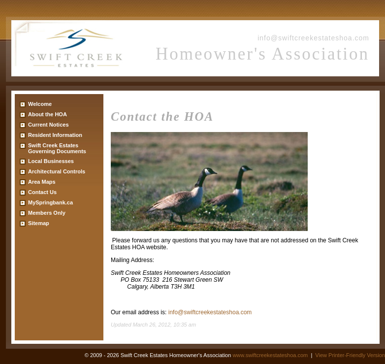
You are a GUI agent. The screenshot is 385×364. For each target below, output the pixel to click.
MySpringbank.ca (50, 202)
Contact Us (42, 192)
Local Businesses (51, 161)
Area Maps (42, 182)
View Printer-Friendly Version (350, 355)
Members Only (46, 213)
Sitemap (38, 223)
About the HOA (47, 114)
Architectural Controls (56, 171)
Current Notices (48, 125)
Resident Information (55, 135)
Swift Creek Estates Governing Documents (57, 148)
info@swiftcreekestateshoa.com (313, 38)
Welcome (40, 104)
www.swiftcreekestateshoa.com (270, 355)
